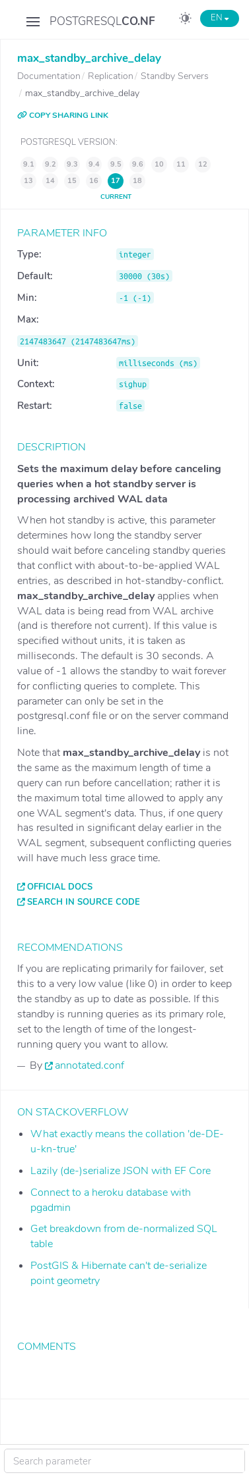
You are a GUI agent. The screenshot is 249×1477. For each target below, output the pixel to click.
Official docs (59, 887)
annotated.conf (89, 1065)
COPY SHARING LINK (62, 115)
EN (220, 18)
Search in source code (83, 902)
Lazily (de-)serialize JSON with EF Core (120, 1171)
